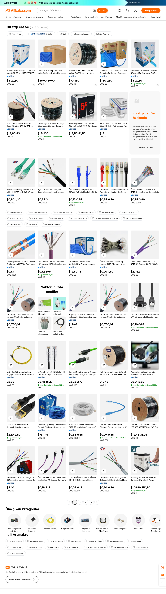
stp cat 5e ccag (34, 547)
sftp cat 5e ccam (35, 541)
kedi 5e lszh (53, 547)
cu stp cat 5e (74, 541)
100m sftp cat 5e (86, 212)
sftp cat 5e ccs (55, 541)
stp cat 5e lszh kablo (132, 218)
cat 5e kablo (134, 541)
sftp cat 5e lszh (36, 218)
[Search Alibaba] (65, 10)
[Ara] (102, 10)
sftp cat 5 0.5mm (15, 218)
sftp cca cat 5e (71, 547)
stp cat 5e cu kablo (51, 224)
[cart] (128, 11)
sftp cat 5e (31, 224)
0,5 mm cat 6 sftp (15, 553)
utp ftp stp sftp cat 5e (37, 212)
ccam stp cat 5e (140, 547)
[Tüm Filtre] (15, 34)
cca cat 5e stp (14, 547)
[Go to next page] (96, 502)
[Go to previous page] (69, 502)
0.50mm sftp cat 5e (78, 218)
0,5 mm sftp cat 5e (128, 212)
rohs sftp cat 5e (14, 212)
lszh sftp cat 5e (56, 218)
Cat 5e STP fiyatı (94, 541)
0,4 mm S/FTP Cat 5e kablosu (105, 218)
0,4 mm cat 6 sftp (119, 547)
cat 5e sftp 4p (14, 224)
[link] (162, 567)
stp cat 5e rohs (14, 541)
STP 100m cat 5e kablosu (95, 547)
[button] (94, 10)
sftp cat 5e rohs (106, 212)
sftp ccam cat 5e (115, 541)
